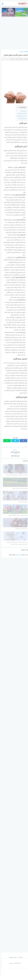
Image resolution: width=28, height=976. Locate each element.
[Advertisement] (14, 32)
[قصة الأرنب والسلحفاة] (21, 12)
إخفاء (17, 107)
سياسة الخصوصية (11, 957)
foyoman (25, 59)
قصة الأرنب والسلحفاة (21, 15)
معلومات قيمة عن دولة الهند (7, 14)
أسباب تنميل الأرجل (20, 113)
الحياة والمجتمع (22, 51)
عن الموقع (19, 957)
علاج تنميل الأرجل (21, 118)
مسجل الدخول (17, 555)
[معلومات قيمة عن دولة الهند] (7, 12)
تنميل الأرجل (22, 111)
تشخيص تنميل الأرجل (20, 116)
